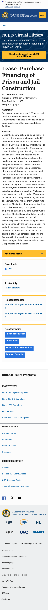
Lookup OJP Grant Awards (14, 474)
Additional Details (13, 253)
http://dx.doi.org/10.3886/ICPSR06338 (23, 306)
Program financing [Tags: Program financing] (15, 354)
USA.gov (5, 593)
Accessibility (7, 550)
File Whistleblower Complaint (14, 556)
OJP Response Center (12, 480)
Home (4, 26)
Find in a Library (12, 287)
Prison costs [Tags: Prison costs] (12, 340)
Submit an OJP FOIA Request (15, 418)
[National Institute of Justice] (38, 524)
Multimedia (7, 439)
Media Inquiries (9, 433)
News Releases (9, 446)
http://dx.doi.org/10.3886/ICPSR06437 (23, 315)
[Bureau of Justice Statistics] (24, 525)
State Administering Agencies (15, 486)
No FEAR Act (7, 581)
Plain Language (8, 563)
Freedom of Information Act (13, 587)
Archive (5, 467)
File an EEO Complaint (12, 405)
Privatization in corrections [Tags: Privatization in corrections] (19, 347)
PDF (10, 268)
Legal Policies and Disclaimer (14, 575)
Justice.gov (6, 599)
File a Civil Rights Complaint (15, 392)
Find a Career (8, 411)
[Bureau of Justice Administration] (9, 524)
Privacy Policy (7, 569)
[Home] (23, 15)
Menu (42, 15)
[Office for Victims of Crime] (24, 534)
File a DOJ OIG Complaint (13, 399)
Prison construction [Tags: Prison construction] (15, 333)
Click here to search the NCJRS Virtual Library (24, 55)
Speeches (6, 452)
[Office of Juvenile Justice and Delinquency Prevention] (9, 534)
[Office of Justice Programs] (5, 15)
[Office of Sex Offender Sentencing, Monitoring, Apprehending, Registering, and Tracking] (38, 533)
